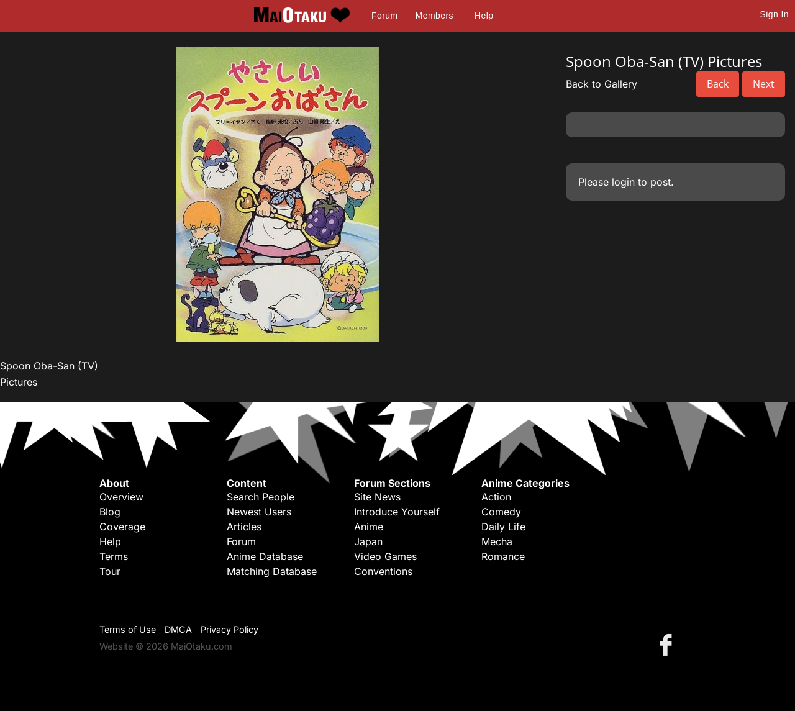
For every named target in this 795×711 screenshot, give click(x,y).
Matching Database (272, 571)
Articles (244, 526)
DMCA (178, 629)
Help (484, 15)
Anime (368, 526)
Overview (121, 497)
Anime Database (265, 556)
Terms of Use (127, 629)
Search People (260, 497)
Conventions (383, 571)
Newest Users (259, 511)
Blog (109, 511)
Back (718, 84)
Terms (113, 556)
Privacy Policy (229, 629)
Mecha (496, 541)
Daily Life (503, 526)
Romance (503, 556)
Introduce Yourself (397, 511)
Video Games (385, 556)
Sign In (774, 14)
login (623, 182)
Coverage (122, 526)
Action (496, 497)
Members (434, 15)
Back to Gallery (601, 84)
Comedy (501, 511)
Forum (384, 15)
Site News (377, 497)
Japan (368, 541)
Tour (109, 571)
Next (764, 84)
